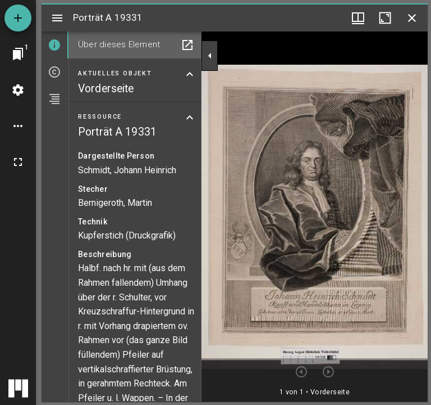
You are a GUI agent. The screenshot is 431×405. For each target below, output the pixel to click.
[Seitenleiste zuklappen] (210, 55)
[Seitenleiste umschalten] (57, 18)
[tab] (55, 45)
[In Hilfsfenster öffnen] (187, 45)
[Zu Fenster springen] (17, 54)
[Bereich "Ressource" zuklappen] (189, 117)
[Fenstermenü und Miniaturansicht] (358, 18)
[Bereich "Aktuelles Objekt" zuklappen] (189, 74)
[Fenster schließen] (411, 18)
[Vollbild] (17, 162)
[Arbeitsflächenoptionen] (17, 126)
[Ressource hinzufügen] (17, 18)
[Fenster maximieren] (385, 18)
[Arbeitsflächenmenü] (17, 90)
